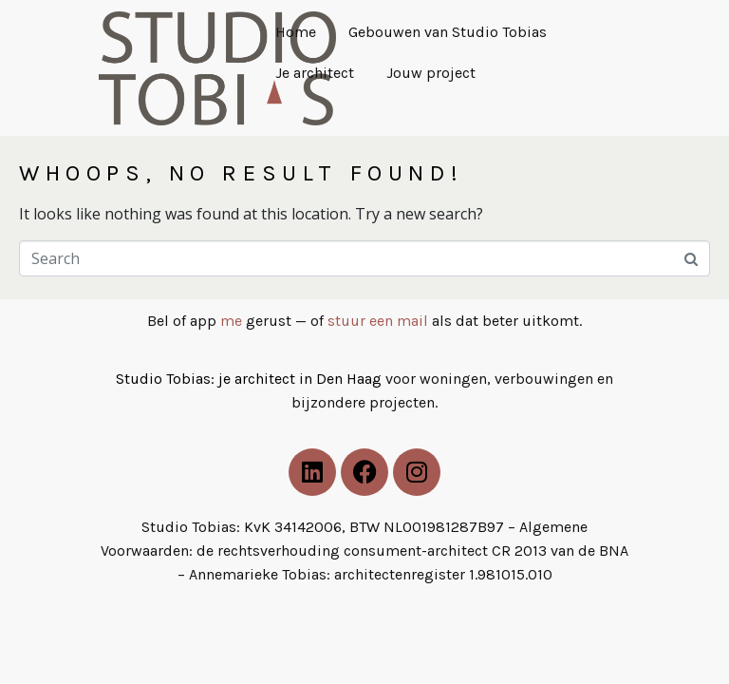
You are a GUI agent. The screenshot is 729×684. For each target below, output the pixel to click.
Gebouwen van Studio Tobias (447, 32)
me (231, 321)
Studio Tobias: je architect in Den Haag (250, 379)
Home (295, 32)
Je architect (314, 73)
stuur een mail (377, 321)
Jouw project (431, 73)
